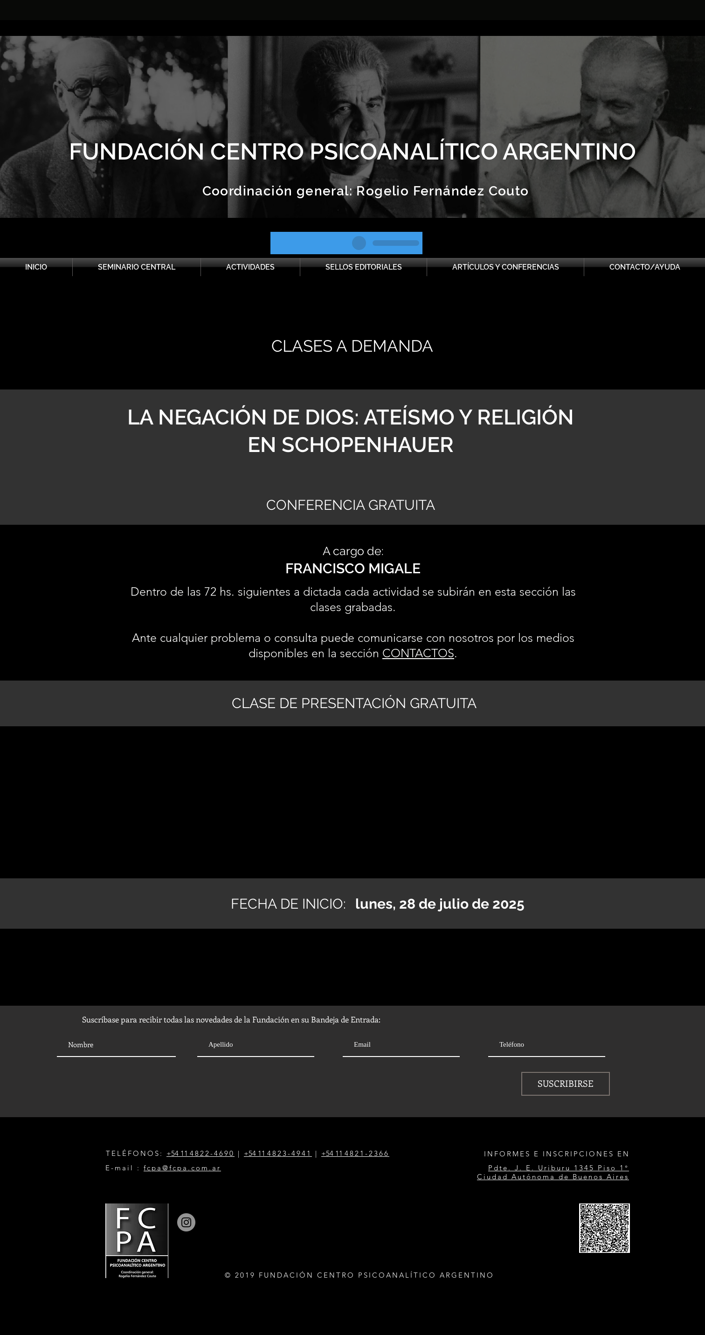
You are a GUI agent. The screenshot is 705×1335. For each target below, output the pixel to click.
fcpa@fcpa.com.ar (182, 1167)
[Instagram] (186, 1222)
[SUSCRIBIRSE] (565, 1084)
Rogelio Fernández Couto (440, 191)
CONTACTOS (418, 653)
